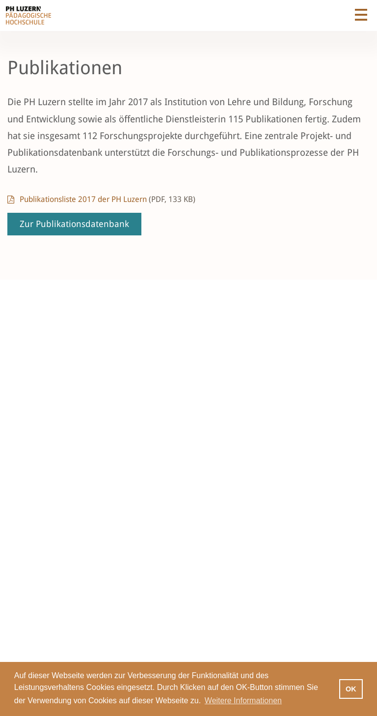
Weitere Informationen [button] (243, 700)
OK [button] (351, 689)
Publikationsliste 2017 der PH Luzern (107, 199)
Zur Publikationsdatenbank (74, 224)
